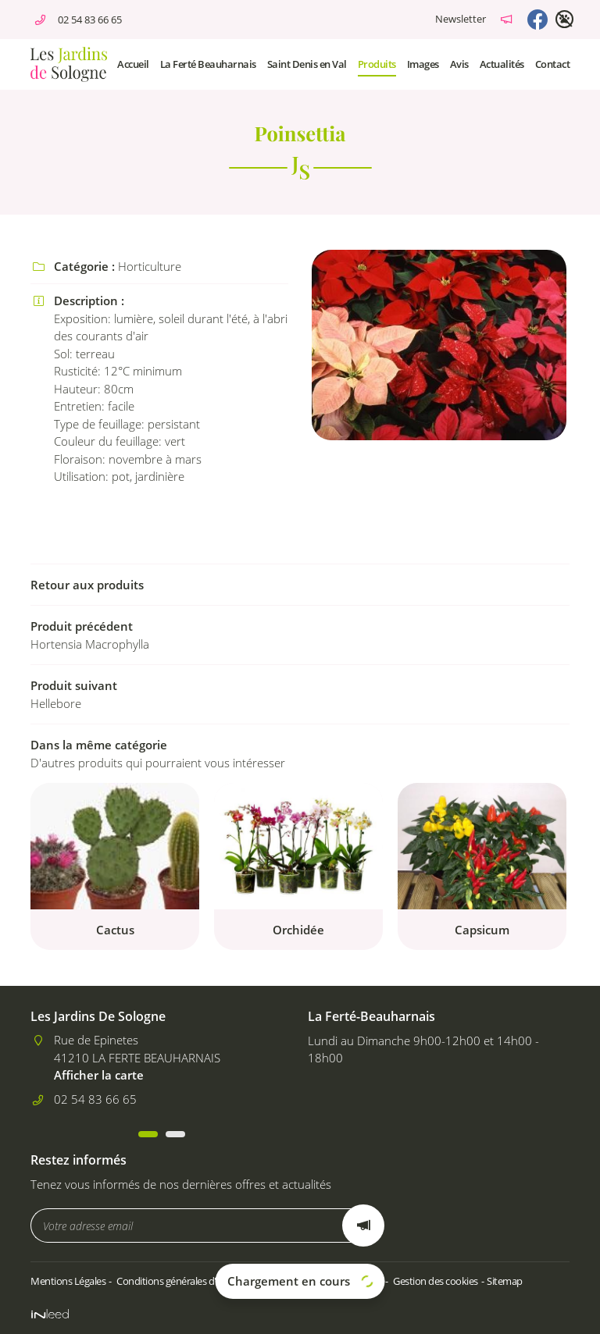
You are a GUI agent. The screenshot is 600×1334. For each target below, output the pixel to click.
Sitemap (505, 1281)
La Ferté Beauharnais (208, 64)
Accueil (133, 64)
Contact (552, 64)
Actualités (502, 64)
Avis (459, 64)
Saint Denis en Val (307, 64)
